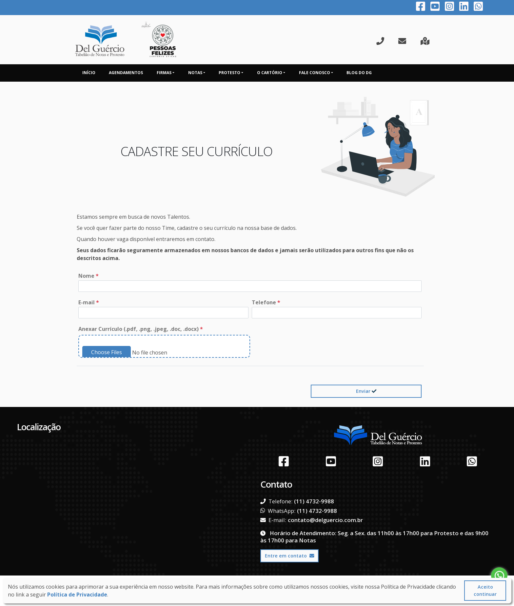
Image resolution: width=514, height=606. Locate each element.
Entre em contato (289, 556)
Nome (88, 275)
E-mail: (273, 520)
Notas (195, 72)
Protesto (229, 72)
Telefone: (276, 501)
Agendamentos (126, 72)
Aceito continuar (485, 590)
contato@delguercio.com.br (325, 520)
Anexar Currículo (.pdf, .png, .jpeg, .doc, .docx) (140, 329)
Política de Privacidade (77, 594)
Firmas (164, 72)
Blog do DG (359, 72)
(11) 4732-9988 (314, 501)
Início (88, 72)
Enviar (366, 391)
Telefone (266, 302)
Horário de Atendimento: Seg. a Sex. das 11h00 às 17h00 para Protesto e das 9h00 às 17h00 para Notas (374, 536)
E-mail (88, 302)
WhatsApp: (277, 511)
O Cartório (269, 72)
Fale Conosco (314, 72)
